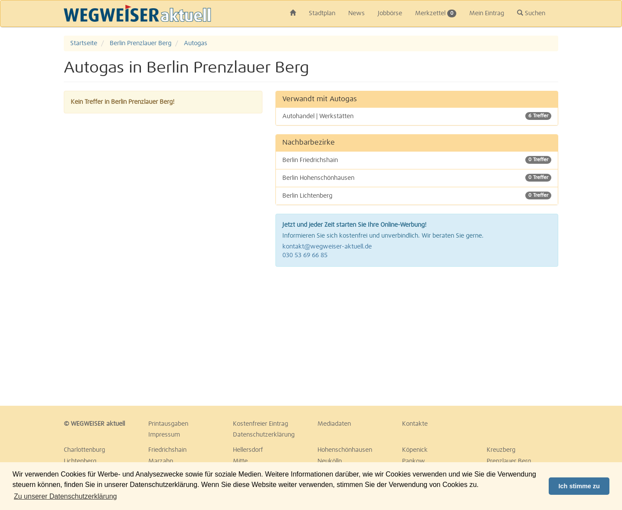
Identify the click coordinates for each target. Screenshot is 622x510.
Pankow (413, 461)
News (356, 13)
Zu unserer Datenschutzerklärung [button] (65, 496)
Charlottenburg (84, 450)
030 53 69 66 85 (304, 255)
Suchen (531, 13)
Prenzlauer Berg (509, 461)
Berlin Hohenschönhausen (417, 178)
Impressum (164, 435)
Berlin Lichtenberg (417, 195)
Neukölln (330, 461)
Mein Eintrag (486, 13)
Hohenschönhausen (345, 450)
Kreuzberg (501, 450)
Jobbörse (390, 13)
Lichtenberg (80, 461)
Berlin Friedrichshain (417, 160)
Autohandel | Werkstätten (417, 116)
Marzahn (160, 461)
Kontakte (415, 424)
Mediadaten (334, 424)
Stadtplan (322, 13)
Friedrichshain (167, 450)
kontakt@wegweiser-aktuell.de (327, 247)
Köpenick (415, 450)
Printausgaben (168, 424)
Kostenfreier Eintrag (260, 424)
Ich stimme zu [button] (579, 486)
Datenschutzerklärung (264, 435)
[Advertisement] (417, 336)
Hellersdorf (248, 450)
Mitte (240, 461)
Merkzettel (435, 13)
